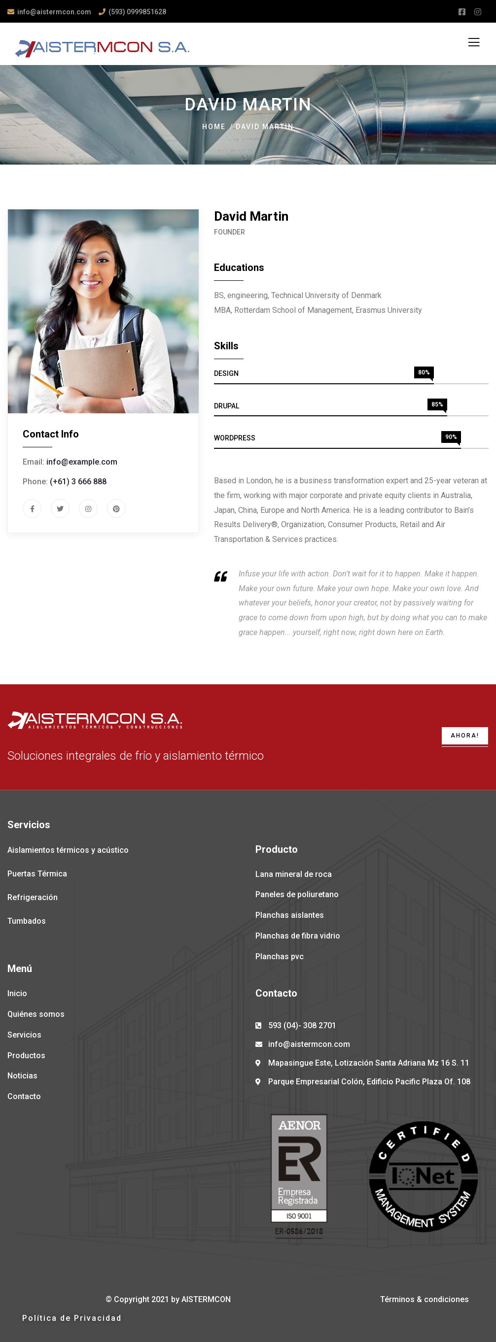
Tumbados (26, 921)
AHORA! (465, 735)
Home (214, 127)
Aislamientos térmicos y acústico (68, 850)
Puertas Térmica (37, 873)
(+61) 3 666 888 (78, 481)
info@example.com (81, 462)
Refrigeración (32, 897)
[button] (72, 1318)
